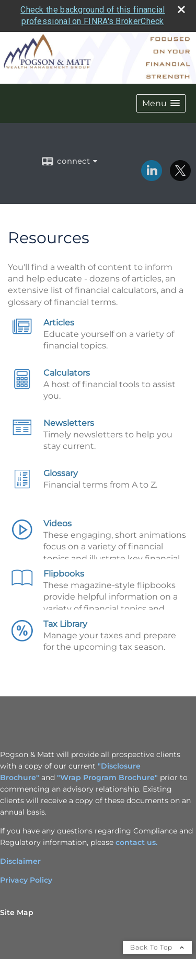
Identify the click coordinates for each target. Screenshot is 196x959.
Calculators (66, 373)
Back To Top (157, 947)
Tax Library (65, 624)
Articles (58, 323)
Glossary (60, 473)
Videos (57, 523)
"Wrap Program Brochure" (107, 777)
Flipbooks (63, 574)
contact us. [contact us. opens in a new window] (136, 842)
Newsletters (68, 423)
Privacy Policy (26, 880)
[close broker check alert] (181, 9)
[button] (161, 103)
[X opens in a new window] (180, 177)
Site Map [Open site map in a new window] (16, 912)
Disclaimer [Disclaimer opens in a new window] (20, 861)
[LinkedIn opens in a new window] (151, 177)
